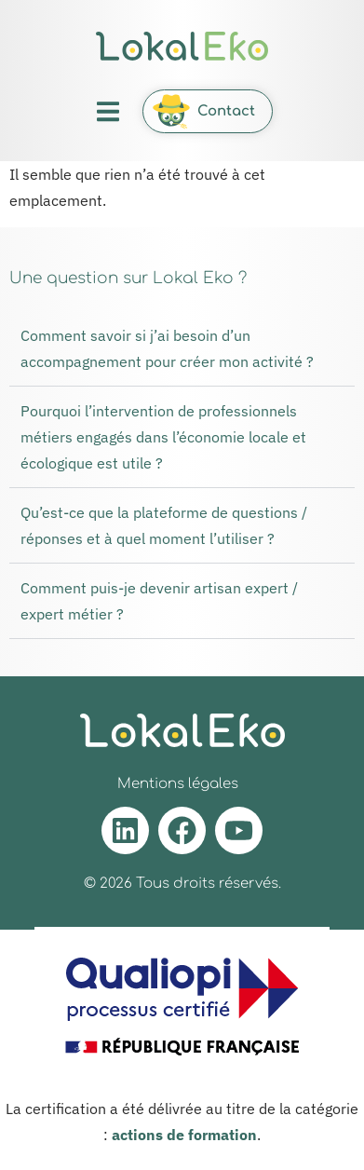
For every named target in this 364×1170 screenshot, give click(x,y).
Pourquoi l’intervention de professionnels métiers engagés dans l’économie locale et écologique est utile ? (163, 436)
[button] (107, 111)
